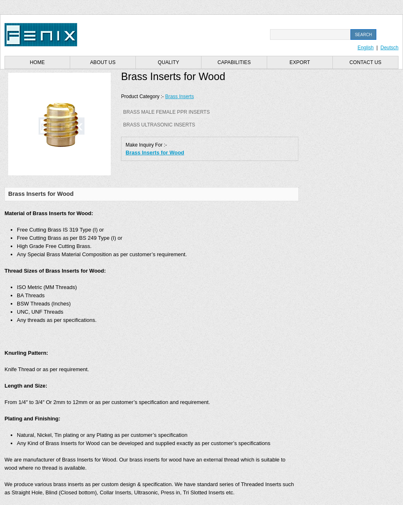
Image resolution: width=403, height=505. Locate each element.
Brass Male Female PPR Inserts (166, 112)
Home (37, 62)
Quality (168, 62)
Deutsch (389, 47)
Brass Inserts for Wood (155, 152)
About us (103, 62)
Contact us (366, 62)
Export (300, 62)
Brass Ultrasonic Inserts (159, 125)
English (365, 47)
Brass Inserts (179, 96)
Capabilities (234, 62)
